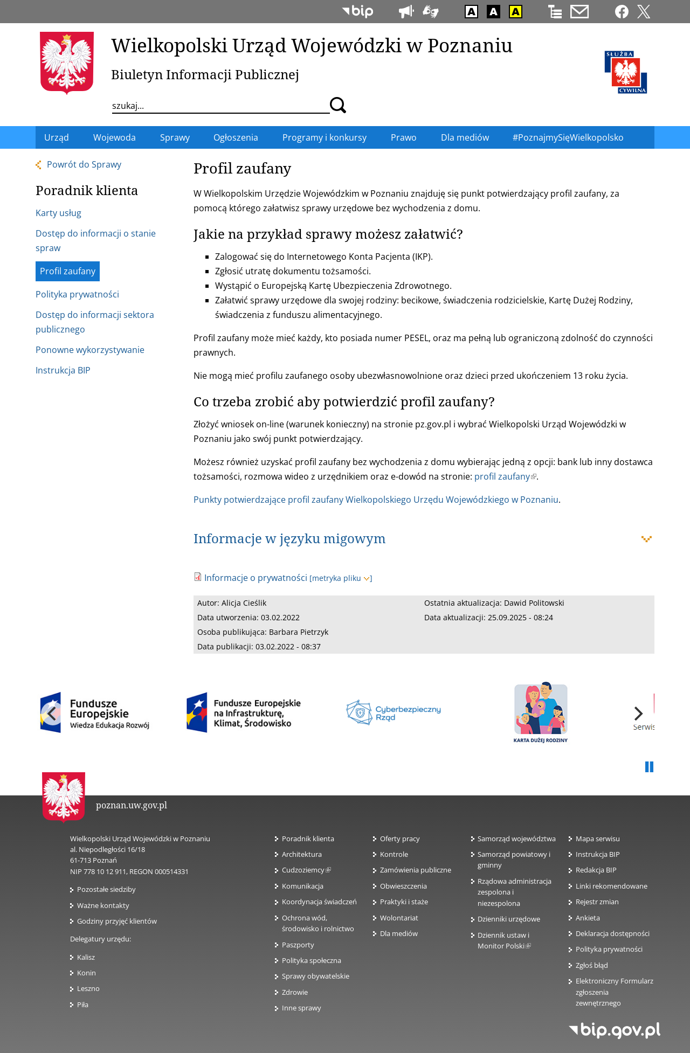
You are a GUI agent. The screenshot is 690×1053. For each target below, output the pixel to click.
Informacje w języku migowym (290, 538)
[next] (637, 713)
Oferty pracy (400, 838)
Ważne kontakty (103, 905)
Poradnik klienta (308, 838)
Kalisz (86, 957)
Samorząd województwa (517, 838)
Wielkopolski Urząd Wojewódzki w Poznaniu (312, 45)
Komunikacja (302, 886)
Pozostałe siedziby (106, 889)
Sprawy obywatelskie (315, 976)
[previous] (53, 713)
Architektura (302, 854)
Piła (82, 1004)
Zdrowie (295, 992)
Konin (86, 973)
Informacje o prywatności (255, 578)
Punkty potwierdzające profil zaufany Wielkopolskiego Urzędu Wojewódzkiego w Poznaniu (376, 499)
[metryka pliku (340, 578)
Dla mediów (399, 933)
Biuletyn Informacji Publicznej (205, 74)
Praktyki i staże (404, 901)
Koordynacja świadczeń (319, 901)
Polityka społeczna (311, 960)
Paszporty (298, 945)
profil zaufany (505, 476)
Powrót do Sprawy (84, 164)
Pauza (649, 767)
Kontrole (394, 854)
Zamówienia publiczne (415, 870)
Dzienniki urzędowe (509, 919)
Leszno (88, 988)
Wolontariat (399, 918)
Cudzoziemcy (306, 870)
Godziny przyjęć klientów (117, 921)
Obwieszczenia (403, 886)
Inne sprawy (301, 1008)
